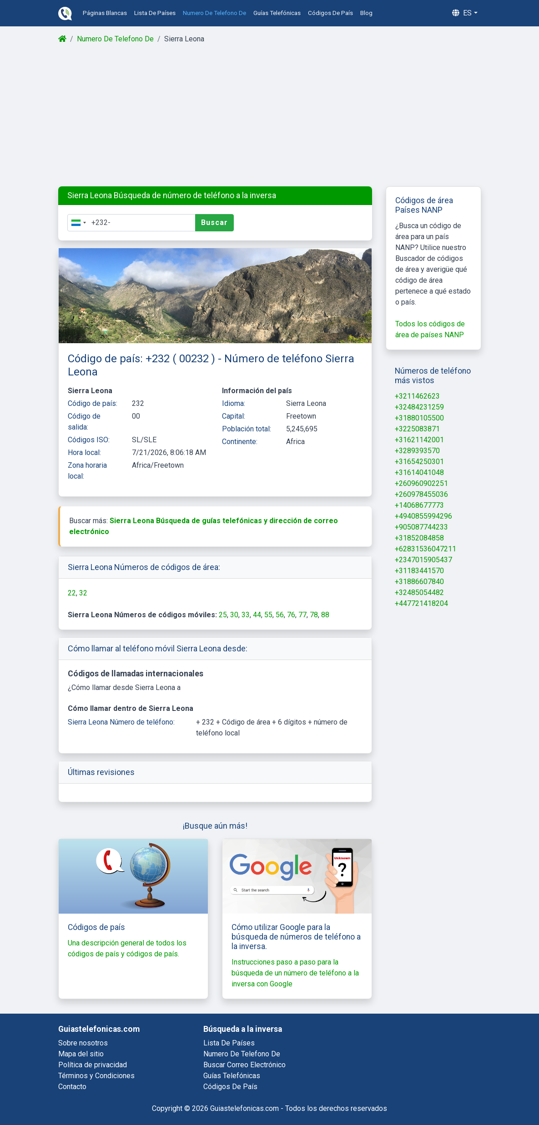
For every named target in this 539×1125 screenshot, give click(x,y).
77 (302, 614)
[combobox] (78, 223)
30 (234, 614)
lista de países (155, 13)
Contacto (72, 1086)
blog (366, 13)
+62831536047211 (425, 549)
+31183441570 (419, 570)
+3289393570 (417, 450)
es (462, 13)
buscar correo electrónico (244, 1064)
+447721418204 (421, 603)
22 (72, 593)
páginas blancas (105, 13)
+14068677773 (419, 505)
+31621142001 (419, 439)
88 (325, 614)
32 (83, 593)
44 (257, 614)
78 (314, 614)
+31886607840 (419, 581)
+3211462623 (417, 396)
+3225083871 (417, 429)
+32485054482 (419, 592)
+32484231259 (419, 407)
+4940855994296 (423, 516)
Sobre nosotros (83, 1043)
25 (223, 614)
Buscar (214, 222)
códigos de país (330, 13)
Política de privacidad (92, 1064)
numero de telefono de (214, 13)
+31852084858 (419, 538)
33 (246, 614)
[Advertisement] (269, 115)
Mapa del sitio (81, 1054)
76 (291, 614)
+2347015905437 (423, 559)
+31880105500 (419, 418)
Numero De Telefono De (115, 39)
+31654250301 (419, 461)
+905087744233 (421, 527)
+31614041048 (419, 472)
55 (268, 614)
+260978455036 (421, 494)
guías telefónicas (277, 13)
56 (280, 614)
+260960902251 (421, 483)
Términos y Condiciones (96, 1075)
